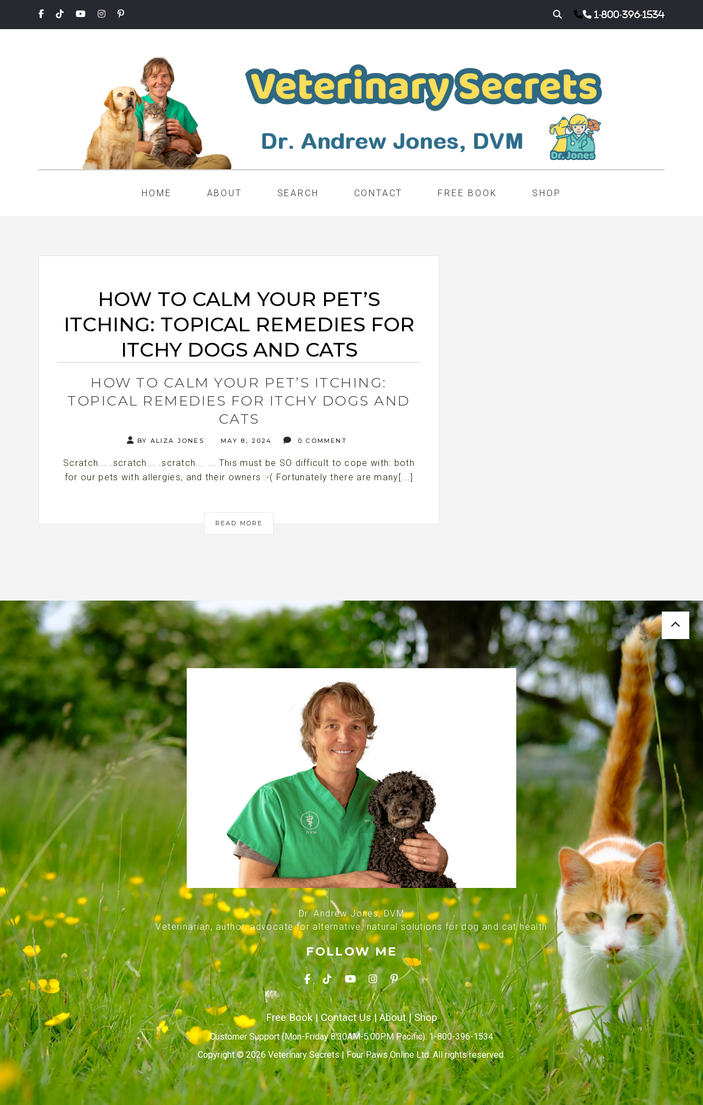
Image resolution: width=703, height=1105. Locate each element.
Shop (546, 193)
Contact (378, 193)
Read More (239, 523)
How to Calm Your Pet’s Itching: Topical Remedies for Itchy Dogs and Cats (239, 400)
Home (156, 193)
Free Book (467, 193)
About (224, 193)
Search (298, 193)
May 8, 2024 (245, 441)
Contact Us (346, 1018)
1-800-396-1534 (629, 14)
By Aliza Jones (165, 440)
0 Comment (315, 440)
